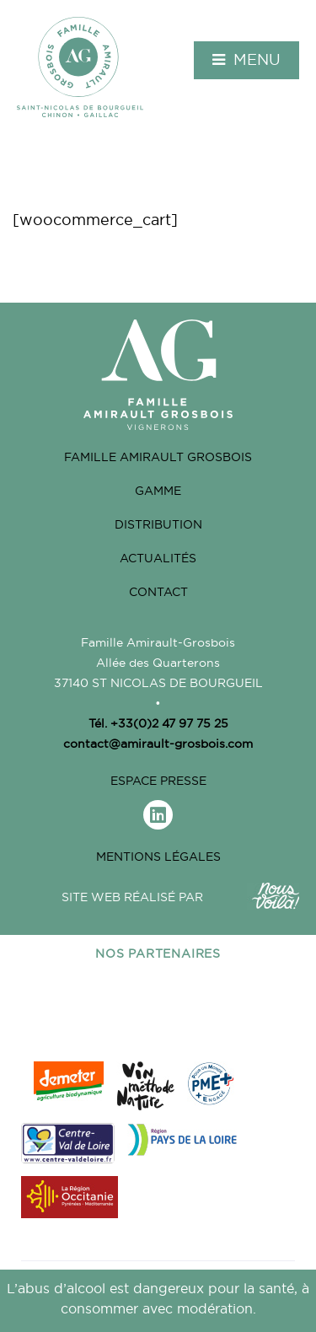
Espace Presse (158, 780)
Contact (158, 591)
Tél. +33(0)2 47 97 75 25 (158, 723)
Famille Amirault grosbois (158, 457)
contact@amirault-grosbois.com (158, 743)
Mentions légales (158, 856)
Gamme (158, 490)
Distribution (158, 524)
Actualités (158, 558)
